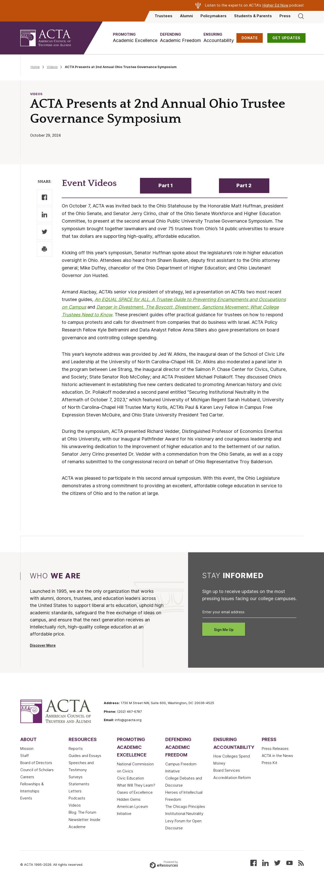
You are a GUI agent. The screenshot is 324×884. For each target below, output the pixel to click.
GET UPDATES (286, 38)
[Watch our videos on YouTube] (289, 862)
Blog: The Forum (82, 812)
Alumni (186, 16)
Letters (75, 791)
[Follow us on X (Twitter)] (277, 862)
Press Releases (275, 748)
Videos (52, 67)
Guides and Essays (85, 755)
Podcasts (77, 798)
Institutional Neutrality (184, 813)
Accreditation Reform (232, 777)
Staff (24, 755)
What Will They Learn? (136, 785)
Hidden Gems (128, 799)
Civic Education (130, 778)
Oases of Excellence (135, 792)
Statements (79, 784)
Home (35, 67)
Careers (27, 777)
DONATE (249, 38)
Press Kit (269, 763)
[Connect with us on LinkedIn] (265, 862)
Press (285, 16)
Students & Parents (253, 16)
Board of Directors (36, 763)
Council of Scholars (37, 770)
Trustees (163, 16)
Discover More (43, 645)
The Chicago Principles (185, 806)
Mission (26, 748)
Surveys (76, 777)
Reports (76, 748)
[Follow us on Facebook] (253, 862)
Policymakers (213, 16)
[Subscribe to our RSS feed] (301, 862)
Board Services (226, 770)
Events (26, 798)
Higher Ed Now (275, 5)
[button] (135, 37)
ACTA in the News (277, 755)
